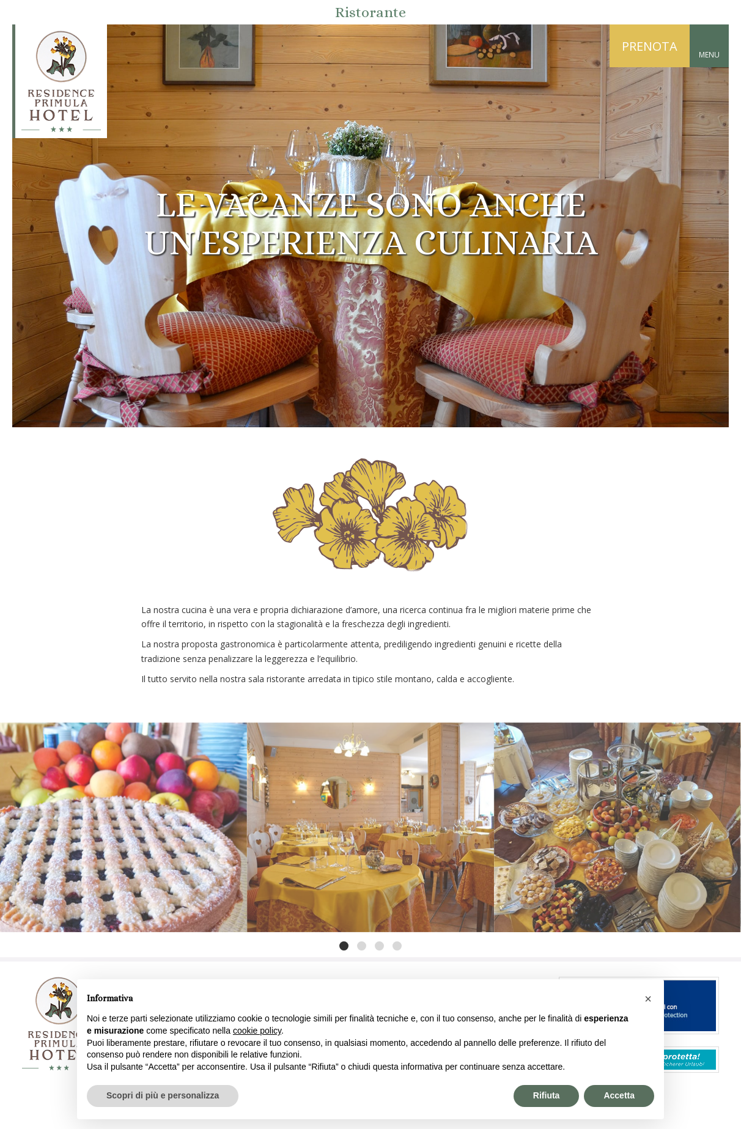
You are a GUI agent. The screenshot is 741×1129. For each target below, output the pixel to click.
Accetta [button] (619, 1095)
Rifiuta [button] (546, 1095)
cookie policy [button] (257, 1030)
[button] (648, 999)
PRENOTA (649, 46)
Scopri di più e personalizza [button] (162, 1095)
